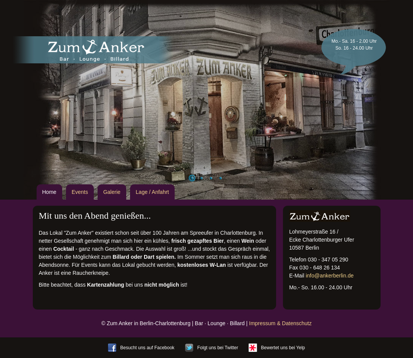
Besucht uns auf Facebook (147, 347)
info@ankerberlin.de (330, 276)
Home (49, 192)
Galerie (112, 192)
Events (80, 192)
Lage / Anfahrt (152, 192)
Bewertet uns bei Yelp (283, 347)
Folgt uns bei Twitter (217, 347)
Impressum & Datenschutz (280, 323)
